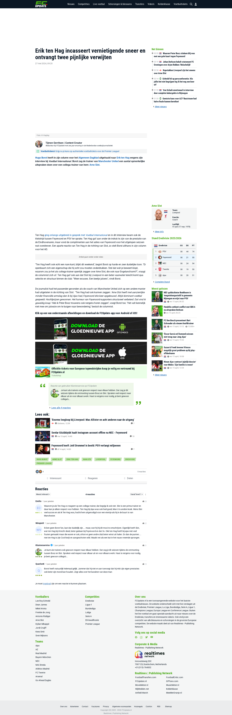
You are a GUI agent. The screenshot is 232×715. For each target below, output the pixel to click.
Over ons (63, 704)
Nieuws (70, 4)
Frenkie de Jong (43, 609)
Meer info (158, 231)
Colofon (149, 704)
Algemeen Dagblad (88, 154)
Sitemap (168, 704)
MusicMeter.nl (172, 682)
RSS (158, 704)
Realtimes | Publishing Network (116, 710)
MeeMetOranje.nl (174, 690)
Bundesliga (90, 605)
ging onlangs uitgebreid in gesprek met (76, 232)
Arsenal (39, 673)
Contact (85, 704)
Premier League (44, 460)
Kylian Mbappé (42, 621)
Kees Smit (40, 629)
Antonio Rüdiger (43, 613)
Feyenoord (115, 456)
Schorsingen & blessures (120, 4)
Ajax (38, 642)
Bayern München (43, 654)
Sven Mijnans (42, 632)
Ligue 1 (88, 602)
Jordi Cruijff (41, 625)
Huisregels (138, 704)
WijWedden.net (142, 686)
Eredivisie (130, 456)
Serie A (88, 613)
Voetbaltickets (180, 4)
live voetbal (143, 611)
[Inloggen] (194, 4)
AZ (37, 646)
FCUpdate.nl (140, 598)
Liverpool (100, 456)
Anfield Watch (141, 690)
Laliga (88, 609)
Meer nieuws (160, 106)
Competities (84, 4)
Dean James (41, 602)
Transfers (139, 4)
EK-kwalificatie (92, 617)
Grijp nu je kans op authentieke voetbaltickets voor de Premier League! (80, 148)
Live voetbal (99, 4)
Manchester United (108, 158)
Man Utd (87, 456)
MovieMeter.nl (141, 682)
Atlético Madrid (42, 666)
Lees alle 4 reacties (60, 404)
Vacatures (95, 704)
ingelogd (47, 580)
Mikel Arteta (41, 605)
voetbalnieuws (141, 601)
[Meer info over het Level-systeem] (146, 491)
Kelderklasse (164, 4)
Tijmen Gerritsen (54, 139)
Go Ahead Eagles (43, 677)
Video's (151, 4)
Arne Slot (94, 161)
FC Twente (40, 669)
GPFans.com (172, 678)
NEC (38, 658)
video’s (171, 614)
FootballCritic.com (174, 674)
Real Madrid (41, 650)
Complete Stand (161, 282)
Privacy (106, 704)
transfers (148, 614)
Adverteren (74, 704)
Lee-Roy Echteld (43, 598)
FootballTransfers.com (145, 674)
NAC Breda (41, 662)
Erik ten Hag (123, 154)
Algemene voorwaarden (121, 704)
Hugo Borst (41, 154)
